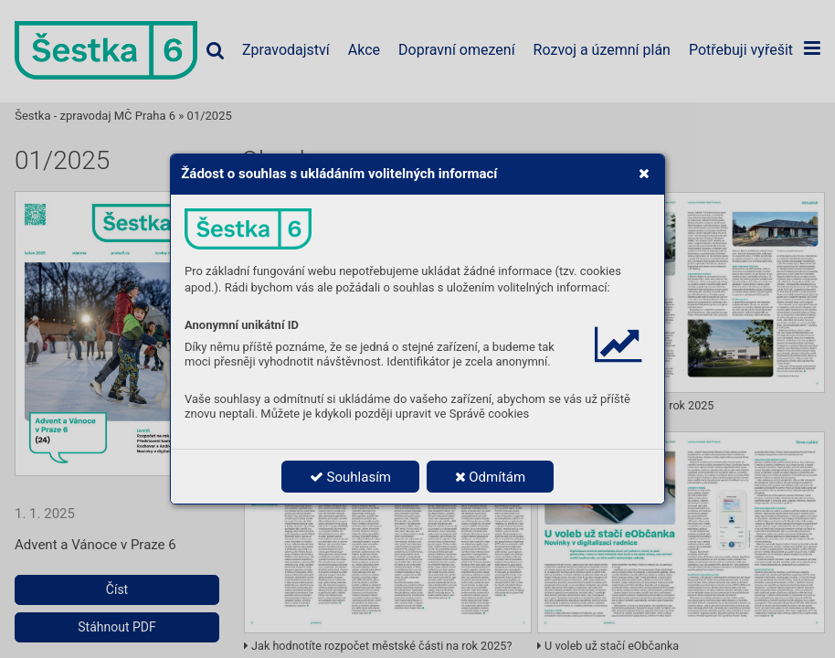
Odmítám (490, 477)
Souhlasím (350, 477)
